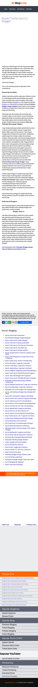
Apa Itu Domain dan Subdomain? (15, 335)
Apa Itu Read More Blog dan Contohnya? (17, 426)
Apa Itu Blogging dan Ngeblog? (14, 462)
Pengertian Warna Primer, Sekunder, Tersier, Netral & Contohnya (17, 578)
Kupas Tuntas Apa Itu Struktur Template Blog (18, 361)
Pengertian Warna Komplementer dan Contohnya (14, 581)
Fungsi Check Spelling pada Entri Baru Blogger (19, 418)
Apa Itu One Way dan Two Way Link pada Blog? (19, 406)
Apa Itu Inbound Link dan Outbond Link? (17, 411)
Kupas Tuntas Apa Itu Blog (13, 452)
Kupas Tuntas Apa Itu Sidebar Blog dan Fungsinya (20, 373)
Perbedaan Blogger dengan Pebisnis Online (18, 454)
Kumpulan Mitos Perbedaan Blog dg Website (18, 437)
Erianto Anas (22, 682)
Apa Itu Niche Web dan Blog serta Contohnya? (19, 435)
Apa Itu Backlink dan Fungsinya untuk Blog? (18, 408)
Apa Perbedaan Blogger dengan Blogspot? (18, 338)
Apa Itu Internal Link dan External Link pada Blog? (19, 413)
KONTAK (29, 9)
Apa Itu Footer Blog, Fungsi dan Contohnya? (18, 365)
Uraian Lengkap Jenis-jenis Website (15, 442)
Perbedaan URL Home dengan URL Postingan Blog (20, 389)
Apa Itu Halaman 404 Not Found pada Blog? (18, 401)
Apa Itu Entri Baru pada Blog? (13, 457)
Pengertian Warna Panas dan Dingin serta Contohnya (15, 584)
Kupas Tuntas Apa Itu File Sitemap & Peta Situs (19, 345)
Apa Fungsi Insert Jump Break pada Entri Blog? (19, 423)
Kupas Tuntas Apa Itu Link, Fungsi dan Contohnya (19, 416)
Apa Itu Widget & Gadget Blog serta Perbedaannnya (20, 370)
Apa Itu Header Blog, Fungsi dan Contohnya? (18, 368)
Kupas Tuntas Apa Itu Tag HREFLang (16, 348)
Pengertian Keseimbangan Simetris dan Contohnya (14, 601)
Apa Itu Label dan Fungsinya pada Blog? (17, 343)
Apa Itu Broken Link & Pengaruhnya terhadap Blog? (20, 403)
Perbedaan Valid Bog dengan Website (16, 439)
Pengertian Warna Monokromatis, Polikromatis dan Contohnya (17, 596)
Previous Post (31, 525)
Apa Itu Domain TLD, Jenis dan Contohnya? (18, 449)
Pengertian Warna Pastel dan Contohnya (12, 598)
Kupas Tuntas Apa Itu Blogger (15, 20)
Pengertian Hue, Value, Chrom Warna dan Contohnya (15, 590)
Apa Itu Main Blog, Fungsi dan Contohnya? (17, 363)
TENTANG (12, 9)
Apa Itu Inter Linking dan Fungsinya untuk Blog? (19, 396)
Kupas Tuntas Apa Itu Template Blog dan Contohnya (20, 378)
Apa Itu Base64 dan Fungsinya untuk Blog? (18, 432)
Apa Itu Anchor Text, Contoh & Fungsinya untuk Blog (20, 398)
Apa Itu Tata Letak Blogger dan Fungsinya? (18, 375)
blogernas (30, 682)
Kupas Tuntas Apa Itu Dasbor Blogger (16, 340)
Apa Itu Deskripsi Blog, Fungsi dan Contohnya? (19, 387)
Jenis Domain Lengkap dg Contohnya (16, 447)
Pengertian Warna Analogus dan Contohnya (12, 593)
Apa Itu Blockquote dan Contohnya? (16, 421)
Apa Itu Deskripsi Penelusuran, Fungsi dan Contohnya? (21, 384)
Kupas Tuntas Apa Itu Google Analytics (16, 350)
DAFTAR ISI (20, 9)
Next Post (5, 525)
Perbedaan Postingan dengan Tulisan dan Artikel (19, 459)
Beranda (17, 525)
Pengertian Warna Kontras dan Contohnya (12, 587)
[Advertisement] (19, 43)
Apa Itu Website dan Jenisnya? (14, 444)
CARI (5, 9)
